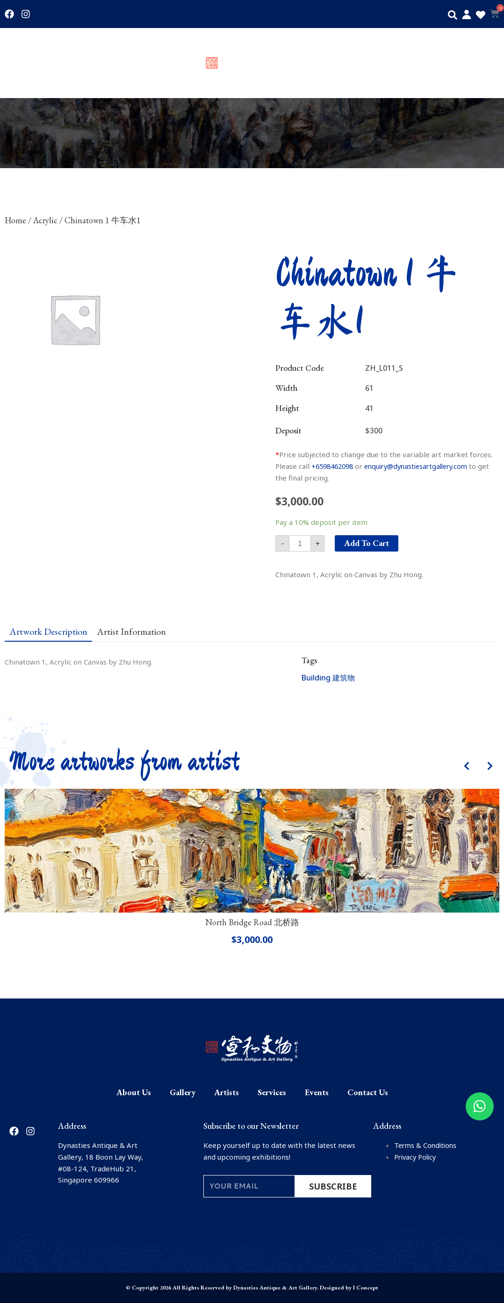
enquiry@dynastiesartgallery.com (424, 466)
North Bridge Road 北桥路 (252, 922)
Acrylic (45, 220)
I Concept (365, 1287)
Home (15, 220)
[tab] (48, 631)
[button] (452, 15)
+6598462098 (334, 466)
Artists (117, 63)
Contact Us (481, 63)
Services (381, 63)
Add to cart (366, 543)
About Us (20, 63)
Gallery (70, 63)
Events (429, 63)
